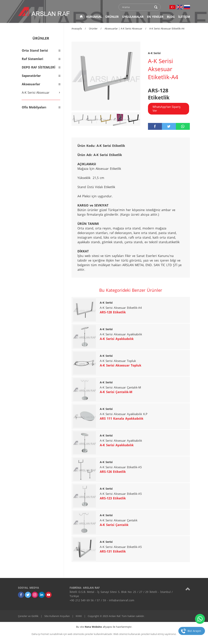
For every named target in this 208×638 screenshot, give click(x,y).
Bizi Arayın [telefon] (194, 631)
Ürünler (93, 28)
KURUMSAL (94, 17)
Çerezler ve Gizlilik (28, 616)
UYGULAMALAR (133, 17)
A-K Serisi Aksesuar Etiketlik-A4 (166, 28)
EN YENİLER (155, 17)
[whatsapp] (183, 126)
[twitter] (169, 126)
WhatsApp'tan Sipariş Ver (166, 108)
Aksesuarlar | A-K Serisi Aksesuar (123, 28)
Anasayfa (77, 28)
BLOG (171, 17)
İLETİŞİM (184, 17)
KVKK (79, 616)
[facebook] (155, 126)
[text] (137, 7)
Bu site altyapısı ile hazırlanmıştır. (104, 626)
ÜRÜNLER (112, 17)
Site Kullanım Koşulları (57, 616)
